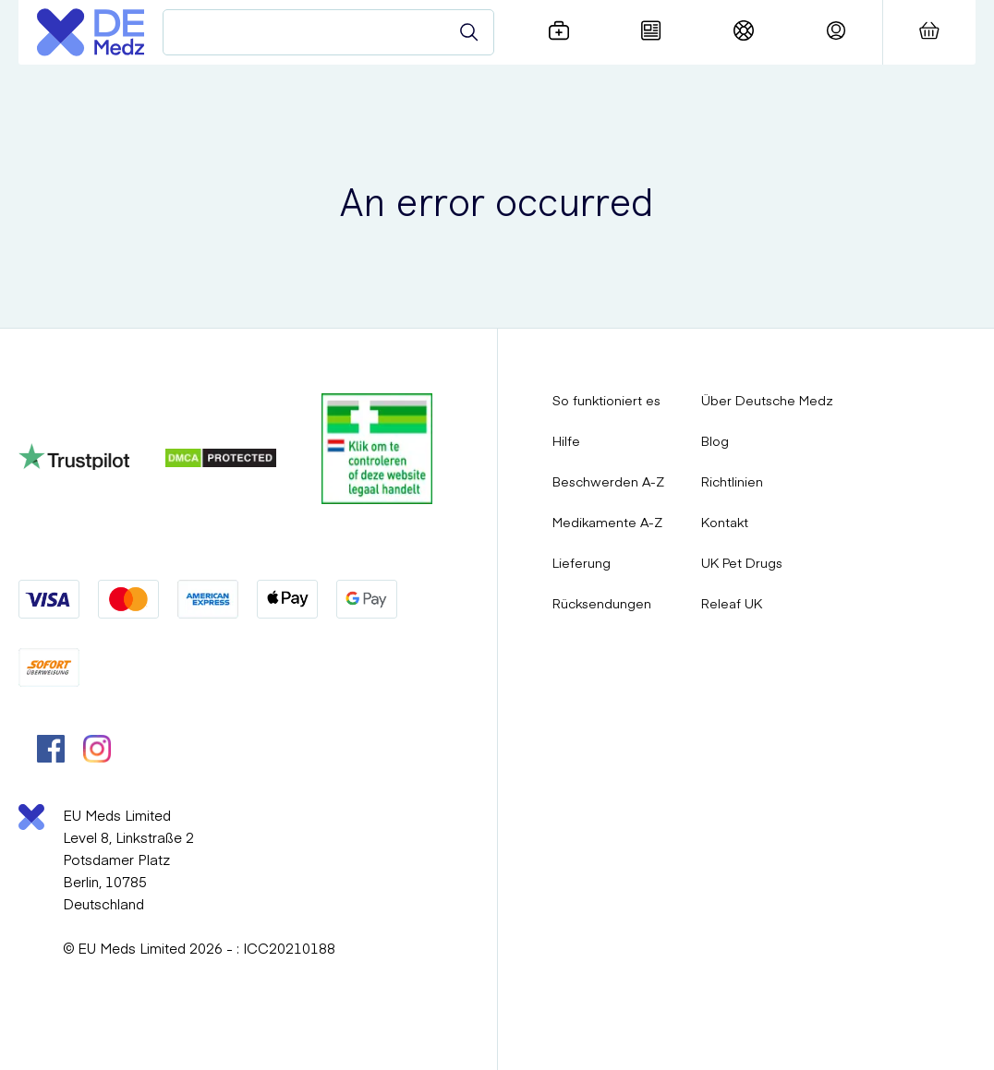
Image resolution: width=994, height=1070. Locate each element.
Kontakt (724, 521)
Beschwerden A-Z (608, 481)
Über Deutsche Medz (767, 399)
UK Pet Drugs (741, 562)
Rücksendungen (601, 602)
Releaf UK (731, 602)
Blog (715, 440)
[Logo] (90, 32)
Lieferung (581, 562)
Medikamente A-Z (607, 521)
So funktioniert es (606, 399)
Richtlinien (732, 481)
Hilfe (566, 440)
